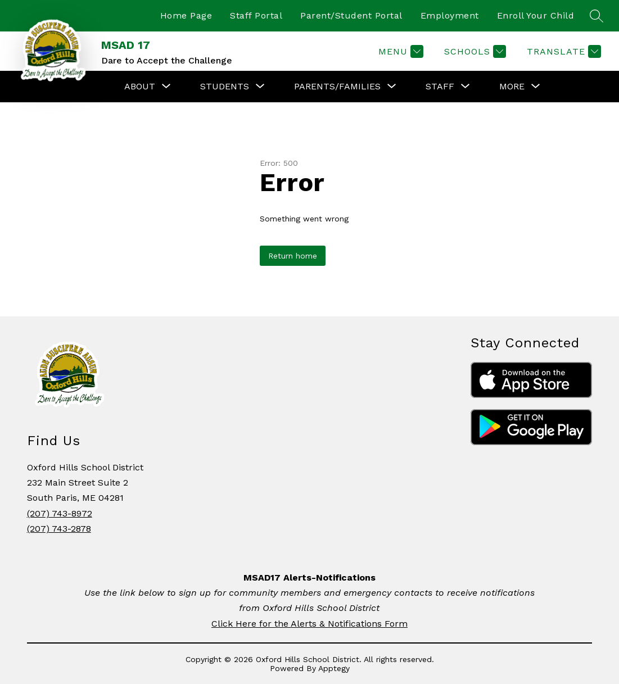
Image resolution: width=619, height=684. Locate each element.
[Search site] (596, 15)
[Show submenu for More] (512, 86)
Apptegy (334, 668)
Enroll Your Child (536, 15)
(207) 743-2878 (59, 528)
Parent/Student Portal (351, 15)
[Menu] (399, 51)
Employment (450, 15)
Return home (292, 255)
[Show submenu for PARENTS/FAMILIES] (337, 86)
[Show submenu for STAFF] (440, 86)
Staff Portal (256, 15)
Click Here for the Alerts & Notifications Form (309, 623)
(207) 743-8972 (59, 513)
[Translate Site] (562, 51)
